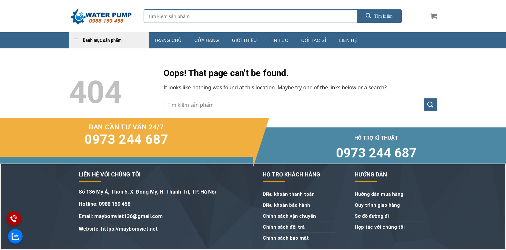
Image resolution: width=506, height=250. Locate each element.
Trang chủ (168, 40)
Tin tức (279, 40)
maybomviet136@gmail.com (128, 216)
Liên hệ (348, 40)
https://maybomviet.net (129, 229)
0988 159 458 (114, 204)
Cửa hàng (207, 40)
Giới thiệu (244, 40)
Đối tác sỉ (313, 40)
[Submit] (379, 16)
